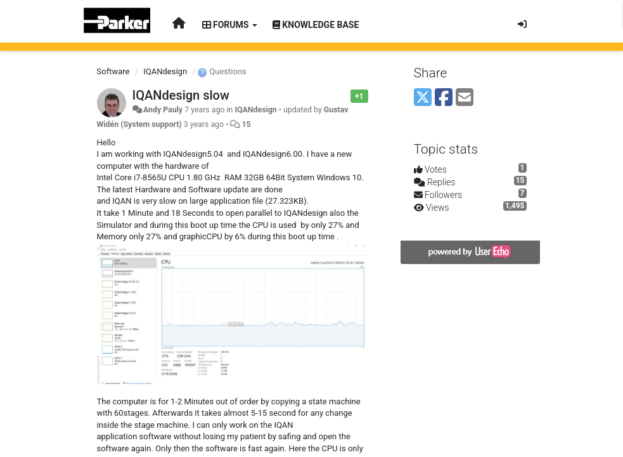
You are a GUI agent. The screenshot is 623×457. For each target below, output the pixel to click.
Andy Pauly (163, 109)
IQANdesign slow (180, 95)
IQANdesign (165, 71)
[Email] (464, 98)
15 (245, 124)
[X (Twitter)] (423, 98)
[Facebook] (444, 98)
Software (113, 71)
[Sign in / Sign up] (522, 24)
